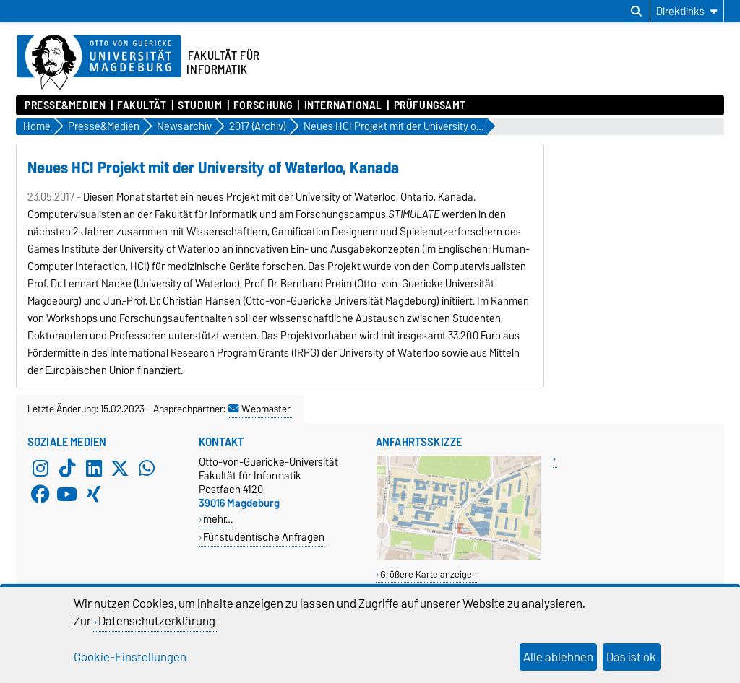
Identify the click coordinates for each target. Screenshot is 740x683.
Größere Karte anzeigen (428, 574)
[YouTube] (67, 494)
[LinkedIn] (94, 468)
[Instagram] (40, 468)
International (343, 105)
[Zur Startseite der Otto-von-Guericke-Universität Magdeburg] (99, 63)
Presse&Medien (65, 105)
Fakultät (141, 105)
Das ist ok (631, 657)
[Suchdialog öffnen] (636, 11)
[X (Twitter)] (120, 468)
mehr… (218, 519)
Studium (200, 105)
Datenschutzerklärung (156, 621)
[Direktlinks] (686, 11)
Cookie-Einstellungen (130, 657)
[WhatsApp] (147, 468)
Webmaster (259, 408)
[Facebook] (40, 494)
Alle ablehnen (558, 657)
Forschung (263, 105)
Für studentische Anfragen (263, 537)
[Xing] (94, 494)
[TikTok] (67, 468)
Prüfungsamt (430, 105)
